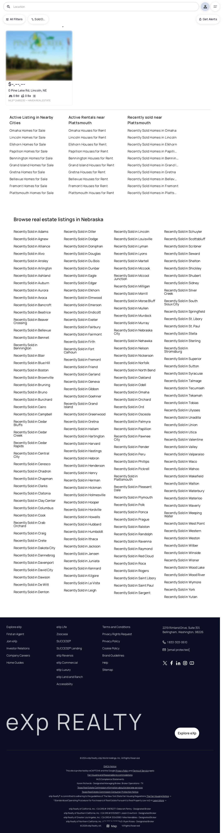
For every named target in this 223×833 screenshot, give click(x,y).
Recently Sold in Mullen (131, 308)
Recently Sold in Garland (82, 374)
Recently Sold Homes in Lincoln (152, 137)
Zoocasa (62, 634)
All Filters (14, 19)
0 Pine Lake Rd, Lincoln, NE (27, 90)
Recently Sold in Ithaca (81, 539)
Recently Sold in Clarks (30, 486)
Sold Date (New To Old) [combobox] (40, 19)
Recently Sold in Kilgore (81, 575)
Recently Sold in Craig (30, 533)
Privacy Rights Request (117, 634)
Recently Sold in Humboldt (83, 531)
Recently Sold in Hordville (82, 509)
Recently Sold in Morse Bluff (134, 301)
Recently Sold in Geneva (82, 381)
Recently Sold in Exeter (81, 319)
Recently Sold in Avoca (30, 297)
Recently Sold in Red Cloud (133, 556)
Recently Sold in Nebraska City (133, 332)
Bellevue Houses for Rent (88, 179)
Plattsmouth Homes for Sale (32, 193)
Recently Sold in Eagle (80, 275)
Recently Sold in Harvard (82, 443)
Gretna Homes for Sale (27, 172)
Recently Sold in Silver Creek (180, 292)
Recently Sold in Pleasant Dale (133, 488)
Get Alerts (208, 19)
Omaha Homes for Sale (27, 130)
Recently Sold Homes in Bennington (153, 158)
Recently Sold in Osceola (132, 414)
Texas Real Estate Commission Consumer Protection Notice (110, 791)
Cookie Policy (110, 648)
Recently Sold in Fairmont (83, 334)
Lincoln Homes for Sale (28, 137)
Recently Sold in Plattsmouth (126, 478)
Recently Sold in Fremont (82, 359)
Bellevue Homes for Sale (28, 179)
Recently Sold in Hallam (81, 429)
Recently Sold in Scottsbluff (184, 239)
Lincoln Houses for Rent (87, 137)
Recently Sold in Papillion (132, 429)
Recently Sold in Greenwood (84, 414)
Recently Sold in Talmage (182, 380)
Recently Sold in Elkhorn (82, 290)
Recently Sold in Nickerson (133, 355)
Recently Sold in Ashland (32, 275)
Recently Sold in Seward (182, 253)
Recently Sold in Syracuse (183, 373)
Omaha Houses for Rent (87, 130)
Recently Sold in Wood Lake (184, 567)
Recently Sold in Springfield (184, 311)
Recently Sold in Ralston (132, 526)
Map (111, 826)
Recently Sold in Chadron (32, 471)
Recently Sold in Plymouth (133, 497)
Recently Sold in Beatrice (32, 312)
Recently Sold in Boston (31, 370)
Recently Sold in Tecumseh (184, 388)
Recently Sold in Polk (129, 504)
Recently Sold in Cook (30, 515)
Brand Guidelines (113, 655)
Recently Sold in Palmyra (132, 421)
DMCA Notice (110, 766)
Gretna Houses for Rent (87, 172)
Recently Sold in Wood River (184, 575)
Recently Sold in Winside (182, 553)
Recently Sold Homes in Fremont (153, 186)
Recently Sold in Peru (129, 454)
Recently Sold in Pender (131, 447)
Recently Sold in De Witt (31, 584)
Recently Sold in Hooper (81, 502)
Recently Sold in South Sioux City (181, 302)
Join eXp (12, 641)
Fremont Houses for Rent (88, 186)
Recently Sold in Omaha (131, 392)
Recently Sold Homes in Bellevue (153, 179)
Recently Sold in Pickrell (131, 469)
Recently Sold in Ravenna (133, 541)
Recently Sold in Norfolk (131, 363)
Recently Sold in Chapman (33, 478)
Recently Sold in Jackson (82, 546)
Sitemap (107, 669)
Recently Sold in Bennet (31, 337)
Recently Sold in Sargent (132, 592)
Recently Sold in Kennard (82, 568)
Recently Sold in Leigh (80, 590)
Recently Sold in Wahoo (181, 469)
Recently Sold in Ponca (131, 512)
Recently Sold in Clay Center (35, 500)
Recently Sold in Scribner (182, 246)
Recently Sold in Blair (29, 355)
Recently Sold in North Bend (134, 370)
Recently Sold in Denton (31, 592)
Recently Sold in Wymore (182, 582)
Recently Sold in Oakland (132, 377)
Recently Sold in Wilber (181, 545)
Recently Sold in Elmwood (83, 297)
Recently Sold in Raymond (133, 548)
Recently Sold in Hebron (81, 458)
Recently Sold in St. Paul (182, 326)
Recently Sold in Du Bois (81, 261)
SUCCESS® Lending (69, 648)
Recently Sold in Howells (82, 517)
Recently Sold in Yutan (180, 597)
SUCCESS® (64, 641)
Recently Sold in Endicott (82, 312)
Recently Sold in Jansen (81, 553)
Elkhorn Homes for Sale (28, 144)
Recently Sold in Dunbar (81, 268)
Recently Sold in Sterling (182, 341)
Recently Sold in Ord (129, 407)
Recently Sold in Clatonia (32, 493)
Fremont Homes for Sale (28, 186)
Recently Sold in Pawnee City (132, 438)
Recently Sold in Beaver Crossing (31, 321)
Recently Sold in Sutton (181, 366)
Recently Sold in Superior (182, 358)
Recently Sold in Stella (180, 333)
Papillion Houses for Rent (88, 151)
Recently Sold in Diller (80, 231)
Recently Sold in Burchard (33, 399)
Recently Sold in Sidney (181, 283)
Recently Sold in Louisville (133, 239)
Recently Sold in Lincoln (131, 231)
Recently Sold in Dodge (81, 239)
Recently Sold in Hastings (83, 451)
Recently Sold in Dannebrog (34, 555)
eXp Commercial (67, 662)
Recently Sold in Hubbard (82, 524)
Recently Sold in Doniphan (83, 246)
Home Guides (15, 662)
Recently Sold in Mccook (132, 268)
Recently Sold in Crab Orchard (29, 524)
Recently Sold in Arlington (33, 268)
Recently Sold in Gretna (81, 421)
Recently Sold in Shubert (182, 275)
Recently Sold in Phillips (131, 461)
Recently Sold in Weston (182, 538)
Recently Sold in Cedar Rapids (30, 444)
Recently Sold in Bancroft (32, 305)
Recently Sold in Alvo (29, 253)
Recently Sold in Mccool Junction (131, 277)
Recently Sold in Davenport (34, 562)
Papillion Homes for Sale (29, 151)
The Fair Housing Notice (157, 796)
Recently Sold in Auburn (31, 283)
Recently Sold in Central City (31, 455)
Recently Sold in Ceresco (32, 464)
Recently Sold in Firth (79, 341)
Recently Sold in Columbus (33, 508)
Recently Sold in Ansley (31, 261)
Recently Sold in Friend (81, 367)
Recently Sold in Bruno (30, 392)
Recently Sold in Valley (180, 447)
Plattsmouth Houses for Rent (91, 193)
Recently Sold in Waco (180, 461)
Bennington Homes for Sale (31, 158)
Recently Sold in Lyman (131, 246)
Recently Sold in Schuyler (183, 231)
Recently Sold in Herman (82, 480)
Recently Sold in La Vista (82, 583)
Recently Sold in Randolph (133, 534)
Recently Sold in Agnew (31, 239)
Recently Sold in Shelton (182, 261)
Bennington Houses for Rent (91, 158)
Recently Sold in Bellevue (32, 330)
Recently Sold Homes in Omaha (152, 130)
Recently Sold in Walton (181, 483)
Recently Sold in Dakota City (34, 548)
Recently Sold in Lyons (130, 253)
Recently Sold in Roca (130, 563)
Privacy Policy (111, 641)
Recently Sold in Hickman (83, 487)
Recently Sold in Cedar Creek (30, 434)
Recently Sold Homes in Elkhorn (152, 144)
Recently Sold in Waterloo (183, 498)
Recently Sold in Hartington (84, 436)
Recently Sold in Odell (130, 385)
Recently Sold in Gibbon (81, 389)
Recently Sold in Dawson (32, 577)
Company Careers (18, 655)
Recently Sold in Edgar (80, 283)
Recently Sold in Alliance (32, 246)
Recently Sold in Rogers (131, 570)
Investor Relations (18, 648)
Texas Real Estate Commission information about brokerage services (110, 787)
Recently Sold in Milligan (132, 286)
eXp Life (62, 627)
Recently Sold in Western (182, 530)
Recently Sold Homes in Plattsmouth (153, 193)
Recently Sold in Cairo (30, 407)
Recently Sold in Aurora (31, 290)
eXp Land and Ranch (70, 676)
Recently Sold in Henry (80, 473)
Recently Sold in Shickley (182, 268)
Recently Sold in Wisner (181, 560)
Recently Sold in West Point (184, 523)
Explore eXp (14, 627)
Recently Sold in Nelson (131, 348)
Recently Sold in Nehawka (133, 341)
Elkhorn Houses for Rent (87, 144)
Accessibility (65, 684)
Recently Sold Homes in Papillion (153, 151)
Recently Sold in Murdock (132, 315)
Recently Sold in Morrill (131, 293)
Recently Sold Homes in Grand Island (153, 165)
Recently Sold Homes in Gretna (152, 172)
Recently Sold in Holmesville (84, 495)
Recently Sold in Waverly (182, 505)
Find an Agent (15, 634)
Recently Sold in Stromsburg (176, 350)
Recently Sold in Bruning (32, 385)
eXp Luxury (64, 669)
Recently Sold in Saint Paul (134, 585)
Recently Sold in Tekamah (183, 395)
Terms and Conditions (116, 627)
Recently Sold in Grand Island (80, 405)
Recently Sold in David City (33, 570)
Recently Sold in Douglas (82, 253)
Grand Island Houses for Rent (91, 165)
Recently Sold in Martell (131, 261)
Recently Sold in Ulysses (182, 410)
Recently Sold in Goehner (82, 396)
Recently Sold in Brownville (34, 377)
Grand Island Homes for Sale (32, 165)
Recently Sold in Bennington (25, 346)
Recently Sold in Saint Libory (135, 578)
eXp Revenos (65, 655)
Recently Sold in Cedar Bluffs (30, 423)
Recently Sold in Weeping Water (183, 514)
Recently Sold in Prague (131, 519)
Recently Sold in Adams (31, 231)
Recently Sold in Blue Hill (32, 363)
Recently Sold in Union (181, 425)
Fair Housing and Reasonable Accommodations (109, 774)
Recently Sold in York (179, 589)
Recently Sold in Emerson (83, 305)
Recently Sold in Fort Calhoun (79, 350)
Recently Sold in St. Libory (183, 319)
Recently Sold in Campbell (33, 414)
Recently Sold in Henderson (84, 465)
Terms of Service (141, 770)
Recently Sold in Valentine (183, 439)
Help (105, 662)
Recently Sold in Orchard (132, 399)
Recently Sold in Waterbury (184, 491)
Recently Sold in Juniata (81, 561)
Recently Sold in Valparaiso (184, 454)
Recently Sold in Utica (180, 432)
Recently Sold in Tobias (181, 403)
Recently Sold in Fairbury (82, 327)
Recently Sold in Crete (30, 540)
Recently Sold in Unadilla (182, 417)
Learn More (158, 800)
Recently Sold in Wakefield (183, 476)
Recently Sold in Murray (131, 323)
